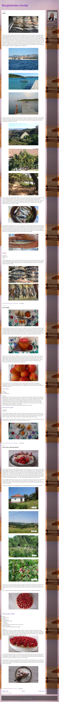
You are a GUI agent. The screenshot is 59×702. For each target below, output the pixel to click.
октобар (50, 34)
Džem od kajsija (5, 307)
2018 (49, 28)
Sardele (4, 13)
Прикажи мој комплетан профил (52, 24)
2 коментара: (15, 688)
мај (49, 44)
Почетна (23, 691)
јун (49, 43)
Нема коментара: (15, 303)
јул (49, 37)
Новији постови (5, 691)
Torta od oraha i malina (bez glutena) (10, 447)
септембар (50, 35)
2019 (49, 27)
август (50, 36)
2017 (49, 29)
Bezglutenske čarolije (15, 5)
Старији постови (41, 691)
